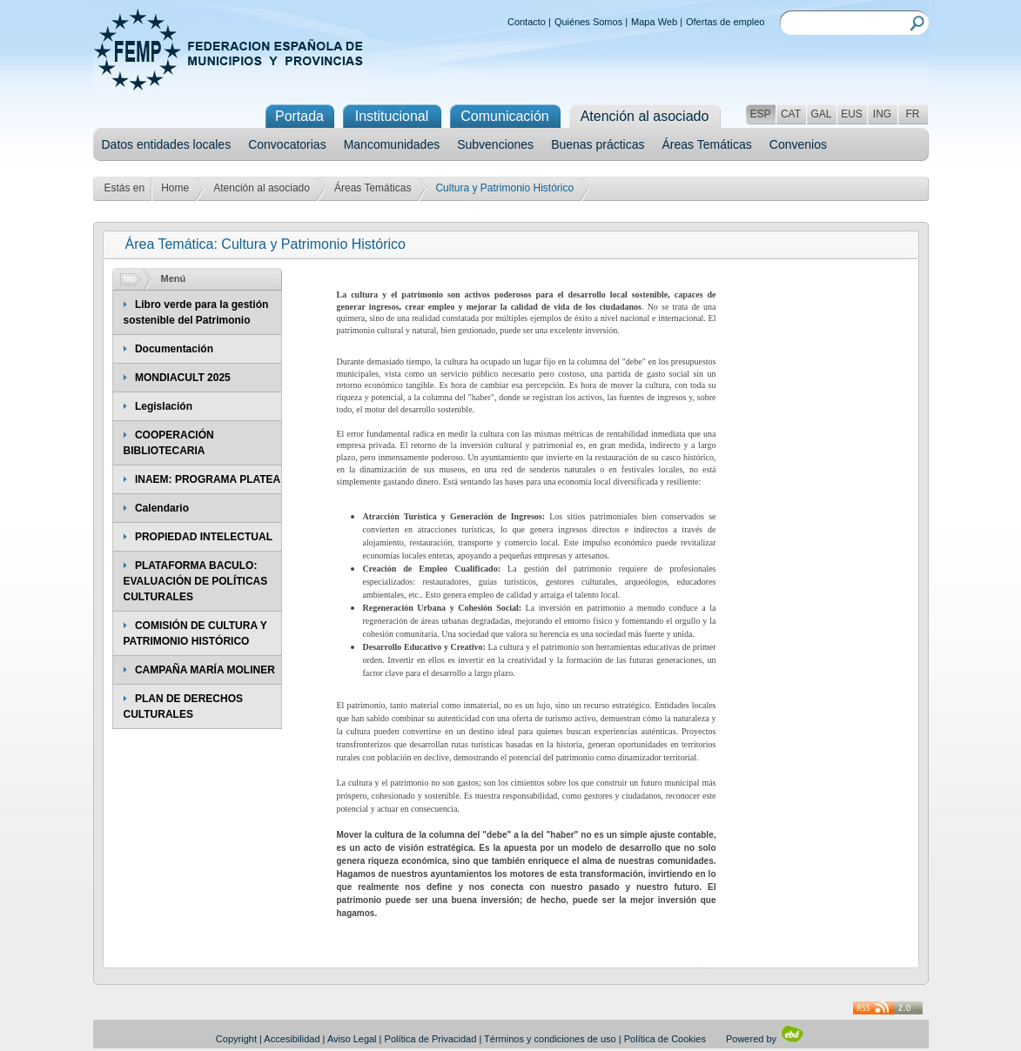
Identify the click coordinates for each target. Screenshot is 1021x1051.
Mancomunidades (392, 144)
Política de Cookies (665, 1039)
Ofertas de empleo (725, 22)
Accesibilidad (291, 1039)
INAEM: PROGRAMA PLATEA (207, 479)
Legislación (163, 406)
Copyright (236, 1039)
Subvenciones (495, 144)
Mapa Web (654, 22)
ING (882, 114)
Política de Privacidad (431, 1039)
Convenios (798, 144)
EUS (852, 114)
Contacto (526, 22)
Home (175, 188)
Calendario (162, 508)
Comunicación (504, 116)
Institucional (392, 116)
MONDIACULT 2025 (183, 378)
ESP (759, 114)
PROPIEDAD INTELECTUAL (203, 537)
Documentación (174, 349)
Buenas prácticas (597, 144)
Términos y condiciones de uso (550, 1039)
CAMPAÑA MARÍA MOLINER (205, 670)
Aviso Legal (352, 1039)
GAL (820, 114)
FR (913, 114)
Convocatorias (287, 144)
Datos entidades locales (167, 144)
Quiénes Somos (588, 22)
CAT (791, 114)
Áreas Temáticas (707, 144)
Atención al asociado (261, 188)
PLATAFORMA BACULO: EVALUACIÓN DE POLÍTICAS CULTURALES (196, 581)
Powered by (765, 1039)
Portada (299, 116)
